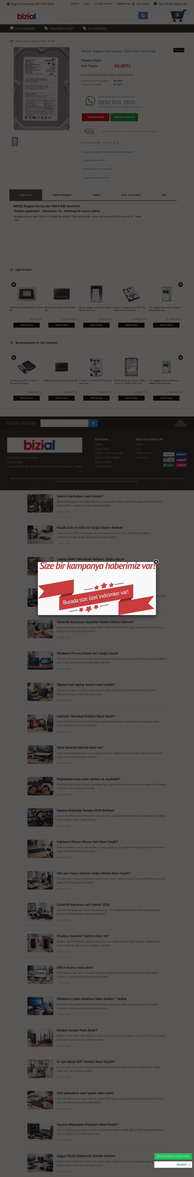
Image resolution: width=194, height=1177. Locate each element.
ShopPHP (181, 1164)
